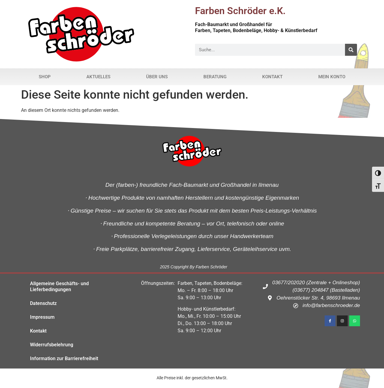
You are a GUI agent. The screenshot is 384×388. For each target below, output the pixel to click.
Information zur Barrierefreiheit (64, 358)
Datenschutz (43, 303)
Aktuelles (98, 76)
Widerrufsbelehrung (51, 345)
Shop (45, 76)
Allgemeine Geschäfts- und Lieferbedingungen (59, 286)
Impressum (42, 317)
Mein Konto (331, 76)
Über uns (157, 76)
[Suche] (351, 50)
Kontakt (272, 76)
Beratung (214, 76)
